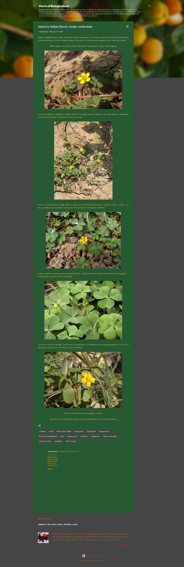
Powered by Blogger (92, 556)
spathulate (58, 441)
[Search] (149, 6)
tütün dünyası (53, 461)
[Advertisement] (143, 57)
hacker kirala (52, 459)
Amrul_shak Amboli (63, 431)
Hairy (62, 436)
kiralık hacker (53, 457)
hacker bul (51, 463)
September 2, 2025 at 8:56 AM (69, 451)
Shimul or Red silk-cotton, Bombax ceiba (57, 524)
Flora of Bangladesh (54, 6)
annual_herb (78, 431)
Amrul (51, 431)
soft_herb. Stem (45, 441)
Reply (50, 469)
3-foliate (42, 431)
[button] (127, 27)
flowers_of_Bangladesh (48, 436)
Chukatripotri (104, 431)
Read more (123, 545)
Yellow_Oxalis (70, 441)
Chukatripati (91, 431)
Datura (122, 344)
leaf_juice (84, 436)
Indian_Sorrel (72, 436)
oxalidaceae (95, 436)
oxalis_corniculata (110, 436)
